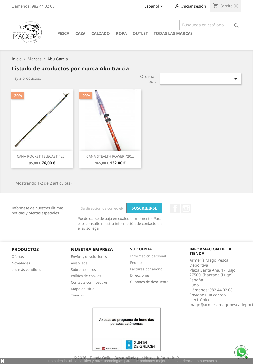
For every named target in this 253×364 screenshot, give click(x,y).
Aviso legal (80, 263)
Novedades (21, 263)
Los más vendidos (26, 269)
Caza (80, 33)
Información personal (148, 256)
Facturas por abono (146, 269)
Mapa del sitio (82, 288)
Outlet (140, 33)
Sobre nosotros (83, 269)
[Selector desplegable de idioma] (154, 7)
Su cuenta (141, 249)
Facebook (175, 208)
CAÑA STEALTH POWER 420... (110, 156)
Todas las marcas (173, 33)
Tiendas (77, 295)
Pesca (63, 33)
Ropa (121, 33)
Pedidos (136, 262)
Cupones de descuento (149, 281)
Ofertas (18, 256)
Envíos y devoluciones (89, 256)
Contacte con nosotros (89, 282)
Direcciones (139, 275)
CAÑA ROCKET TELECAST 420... (42, 156)
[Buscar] (210, 25)
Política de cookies (86, 275)
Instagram (186, 208)
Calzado (100, 33)
